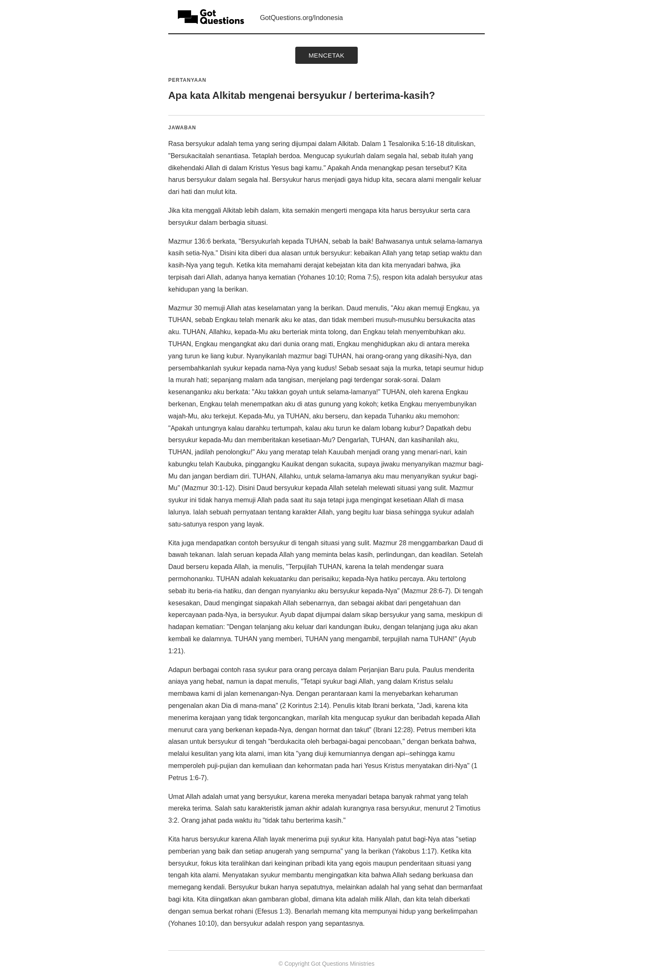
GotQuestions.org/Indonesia (301, 17)
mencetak (326, 55)
